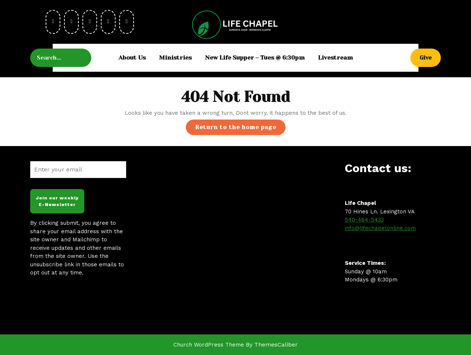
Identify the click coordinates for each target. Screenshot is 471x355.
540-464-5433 (364, 219)
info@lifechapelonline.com (380, 228)
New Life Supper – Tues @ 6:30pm (255, 57)
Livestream (335, 57)
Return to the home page (240, 129)
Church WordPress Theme (208, 344)
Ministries (175, 57)
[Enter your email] (78, 169)
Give (430, 57)
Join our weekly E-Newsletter (57, 201)
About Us (132, 57)
